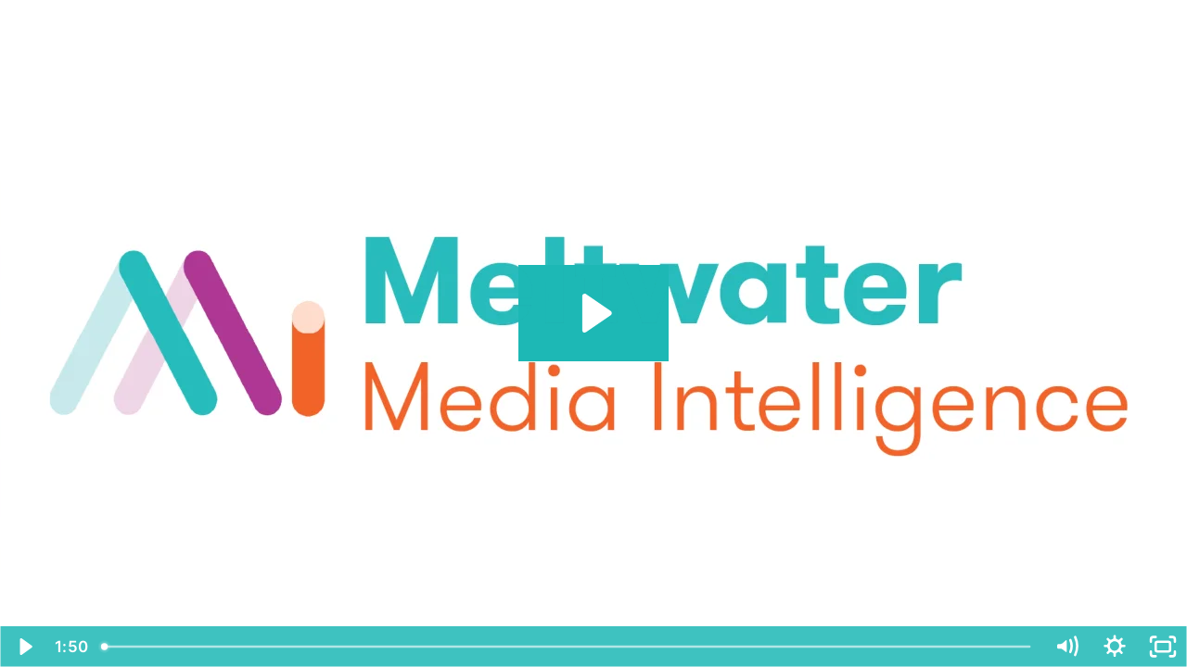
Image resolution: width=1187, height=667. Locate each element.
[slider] (567, 646)
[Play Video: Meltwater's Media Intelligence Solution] (594, 313)
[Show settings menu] (1115, 646)
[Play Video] (24, 646)
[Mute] (1066, 646)
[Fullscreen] (1163, 646)
